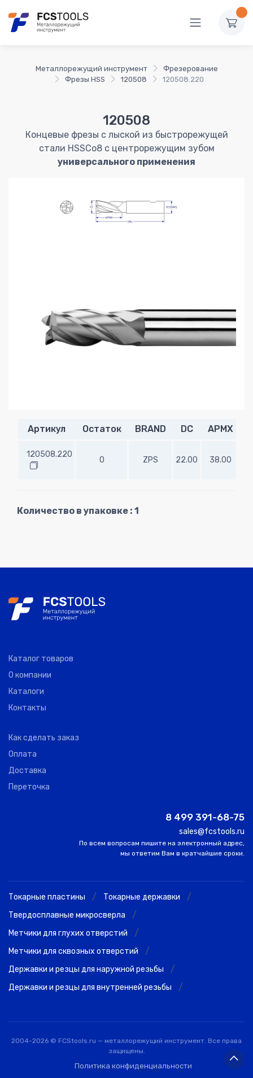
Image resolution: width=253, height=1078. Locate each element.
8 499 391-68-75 (205, 817)
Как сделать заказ (43, 738)
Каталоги (26, 691)
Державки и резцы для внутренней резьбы (90, 987)
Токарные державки (141, 897)
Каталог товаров (40, 659)
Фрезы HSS (85, 79)
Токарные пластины (46, 897)
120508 (134, 79)
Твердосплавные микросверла (66, 915)
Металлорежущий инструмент (91, 68)
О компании (29, 675)
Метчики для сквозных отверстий (73, 951)
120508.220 (49, 454)
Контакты (27, 708)
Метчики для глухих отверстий (68, 933)
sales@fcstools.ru (212, 831)
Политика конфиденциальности (133, 1066)
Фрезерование (190, 68)
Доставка (27, 770)
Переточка (29, 787)
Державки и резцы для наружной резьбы (86, 969)
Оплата (22, 754)
